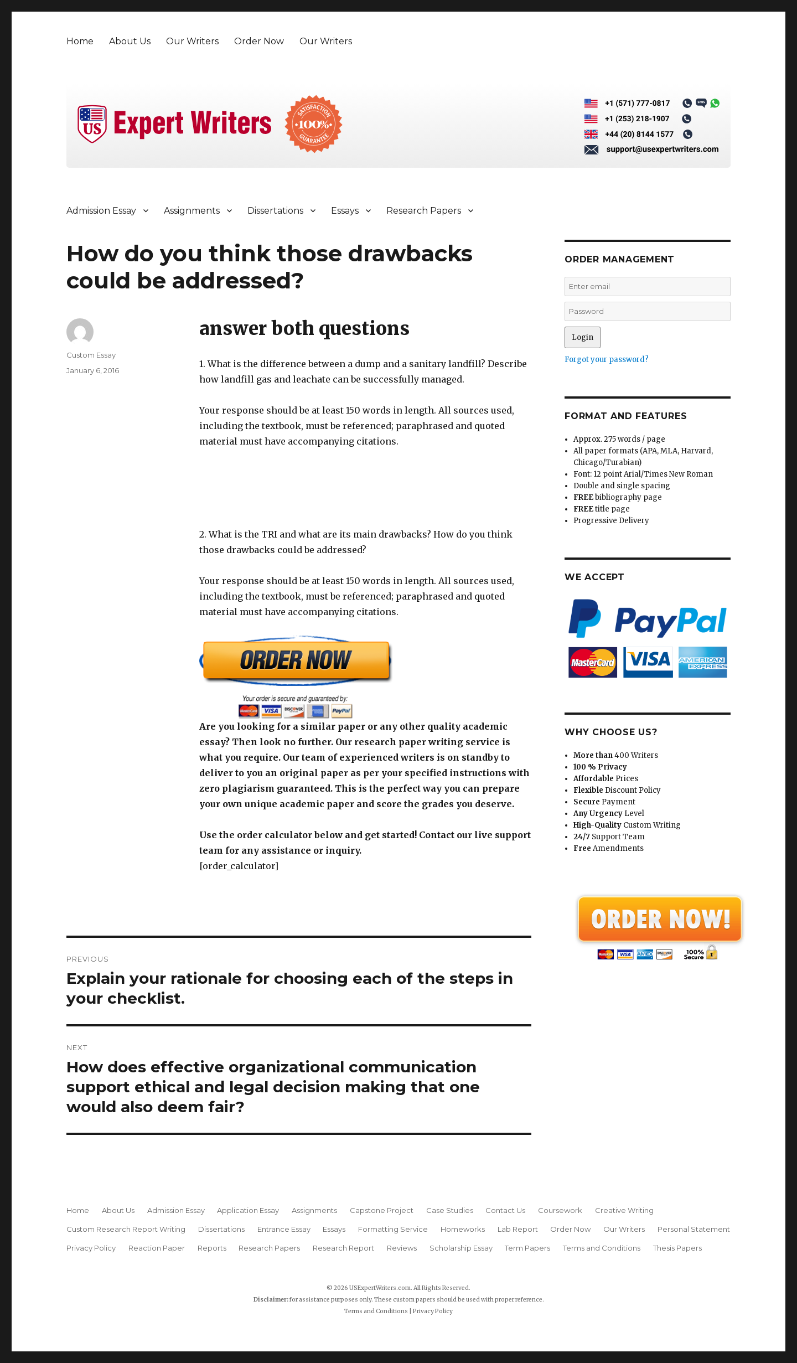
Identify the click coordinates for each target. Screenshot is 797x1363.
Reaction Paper (156, 1247)
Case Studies (449, 1210)
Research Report (343, 1247)
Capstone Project (381, 1210)
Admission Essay (101, 210)
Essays (345, 210)
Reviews (402, 1247)
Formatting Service (393, 1229)
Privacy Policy (91, 1247)
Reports (212, 1247)
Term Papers (527, 1247)
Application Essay (248, 1210)
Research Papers (423, 210)
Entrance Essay (283, 1229)
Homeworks (463, 1229)
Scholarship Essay (461, 1247)
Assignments (192, 210)
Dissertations (275, 210)
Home (80, 41)
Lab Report (518, 1229)
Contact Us (505, 1210)
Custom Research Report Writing (125, 1229)
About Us (130, 41)
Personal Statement (694, 1229)
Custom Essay (91, 354)
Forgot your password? (607, 359)
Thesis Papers (677, 1247)
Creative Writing (624, 1210)
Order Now (259, 41)
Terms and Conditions (601, 1247)
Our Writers (192, 41)
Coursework (560, 1210)
